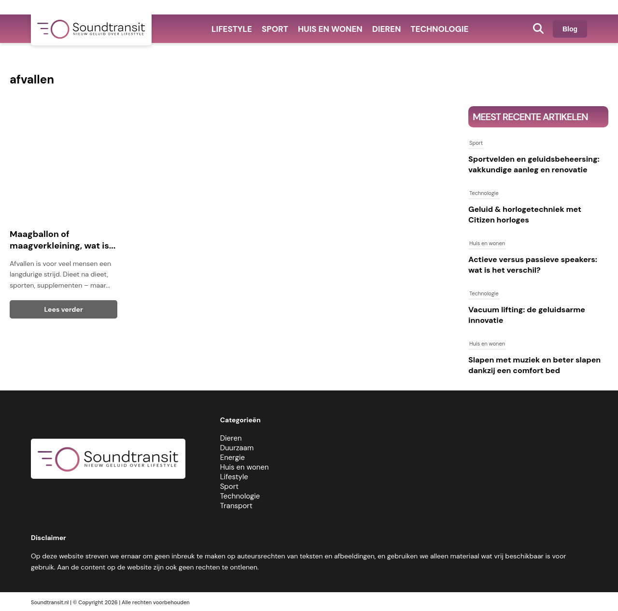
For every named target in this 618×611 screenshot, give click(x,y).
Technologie (439, 29)
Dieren (386, 29)
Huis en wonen (330, 29)
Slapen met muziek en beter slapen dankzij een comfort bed (534, 365)
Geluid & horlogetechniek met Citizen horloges (524, 214)
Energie (232, 457)
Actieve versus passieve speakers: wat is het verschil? (532, 264)
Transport (236, 506)
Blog (569, 29)
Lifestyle (231, 29)
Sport (275, 29)
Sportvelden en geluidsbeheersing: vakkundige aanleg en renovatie (534, 164)
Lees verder (63, 309)
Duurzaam (237, 448)
